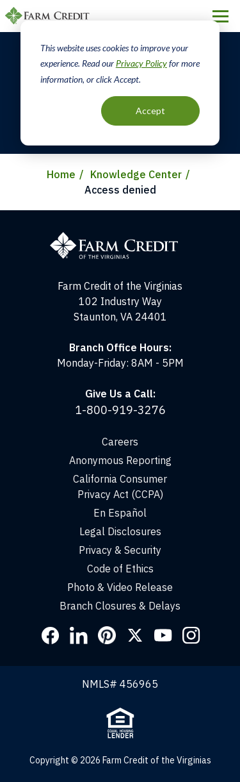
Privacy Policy (141, 63)
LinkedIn (79, 635)
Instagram (191, 635)
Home (61, 174)
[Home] (120, 218)
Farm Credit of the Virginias (49, 16)
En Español (120, 512)
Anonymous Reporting (120, 460)
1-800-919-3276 (120, 410)
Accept (150, 110)
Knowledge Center (136, 174)
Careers (120, 441)
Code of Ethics (120, 568)
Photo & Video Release (120, 587)
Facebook (51, 635)
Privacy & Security (120, 550)
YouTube (163, 635)
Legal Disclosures (120, 531)
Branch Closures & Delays (120, 605)
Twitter (135, 635)
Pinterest (107, 635)
